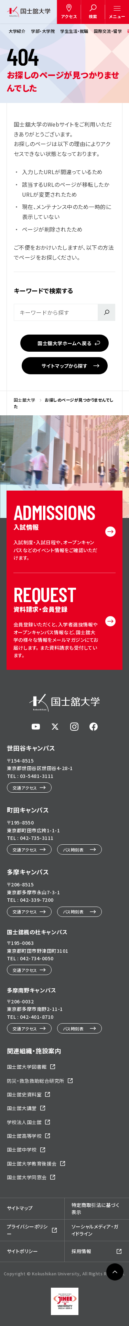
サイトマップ (20, 1208)
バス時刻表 (73, 850)
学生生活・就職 (74, 31)
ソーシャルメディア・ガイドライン (95, 1230)
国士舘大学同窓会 (27, 1177)
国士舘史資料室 (24, 1094)
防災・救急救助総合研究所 (35, 1080)
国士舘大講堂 (22, 1108)
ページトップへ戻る (114, 1283)
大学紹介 (16, 31)
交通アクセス (25, 788)
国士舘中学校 (22, 1149)
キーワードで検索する (44, 290)
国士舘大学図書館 (27, 1066)
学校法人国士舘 (24, 1122)
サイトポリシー (22, 1251)
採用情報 (82, 1251)
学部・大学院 (43, 31)
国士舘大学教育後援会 (32, 1163)
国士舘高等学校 (24, 1135)
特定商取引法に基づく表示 (96, 1208)
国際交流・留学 (107, 31)
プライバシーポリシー (27, 1230)
